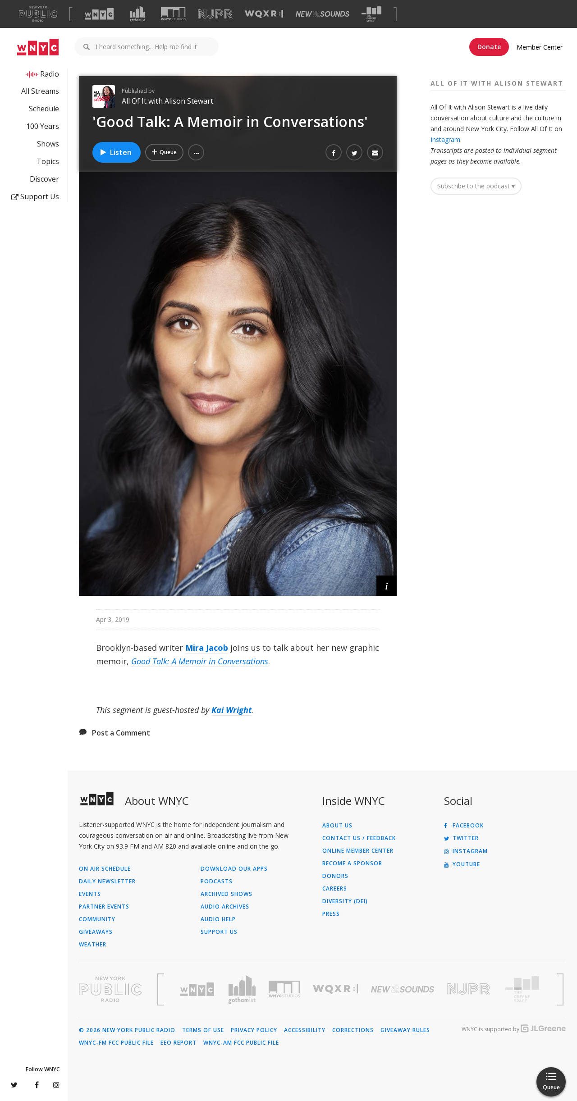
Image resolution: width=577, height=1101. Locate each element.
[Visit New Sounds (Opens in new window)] (322, 14)
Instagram (445, 139)
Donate (489, 46)
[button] (196, 152)
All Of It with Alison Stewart (167, 101)
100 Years (42, 126)
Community (97, 919)
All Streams (40, 91)
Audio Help (218, 919)
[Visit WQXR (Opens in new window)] (264, 14)
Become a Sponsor (352, 863)
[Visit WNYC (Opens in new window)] (99, 14)
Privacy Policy (254, 1030)
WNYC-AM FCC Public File (241, 1043)
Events (90, 894)
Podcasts (217, 881)
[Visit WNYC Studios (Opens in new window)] (173, 13)
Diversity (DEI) (345, 901)
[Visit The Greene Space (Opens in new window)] (371, 14)
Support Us (35, 196)
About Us (337, 825)
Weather (92, 944)
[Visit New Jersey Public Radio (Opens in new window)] (469, 989)
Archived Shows (226, 894)
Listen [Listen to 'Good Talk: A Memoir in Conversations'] (115, 152)
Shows (48, 144)
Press (331, 914)
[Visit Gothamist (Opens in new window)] (137, 14)
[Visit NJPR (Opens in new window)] (215, 14)
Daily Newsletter (107, 881)
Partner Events (104, 906)
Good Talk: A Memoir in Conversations (199, 661)
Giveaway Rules (405, 1030)
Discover (44, 179)
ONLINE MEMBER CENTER (358, 851)
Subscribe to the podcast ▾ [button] (476, 186)
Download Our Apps (234, 869)
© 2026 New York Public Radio (127, 1030)
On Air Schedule (105, 869)
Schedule (44, 109)
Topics (48, 161)
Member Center (540, 47)
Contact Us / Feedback (359, 838)
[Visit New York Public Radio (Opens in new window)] (110, 989)
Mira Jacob (206, 647)
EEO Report (178, 1043)
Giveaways (96, 932)
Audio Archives (225, 906)
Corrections (353, 1030)
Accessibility (304, 1030)
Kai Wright (231, 709)
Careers (334, 888)
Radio (49, 74)
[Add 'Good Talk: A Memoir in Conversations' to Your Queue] (164, 152)
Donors (335, 876)
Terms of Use (203, 1030)
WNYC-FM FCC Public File (116, 1043)
